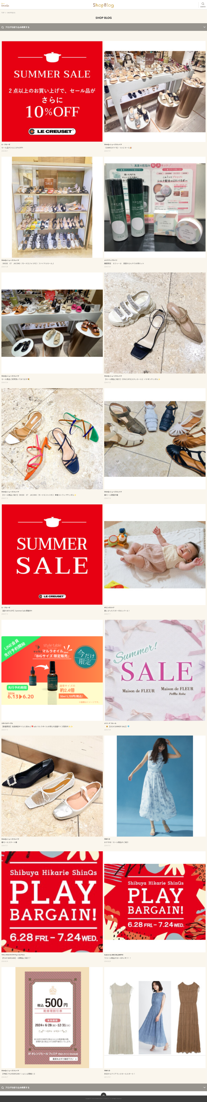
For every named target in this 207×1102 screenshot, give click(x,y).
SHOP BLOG (11, 13)
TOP (2, 13)
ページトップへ (103, 1095)
